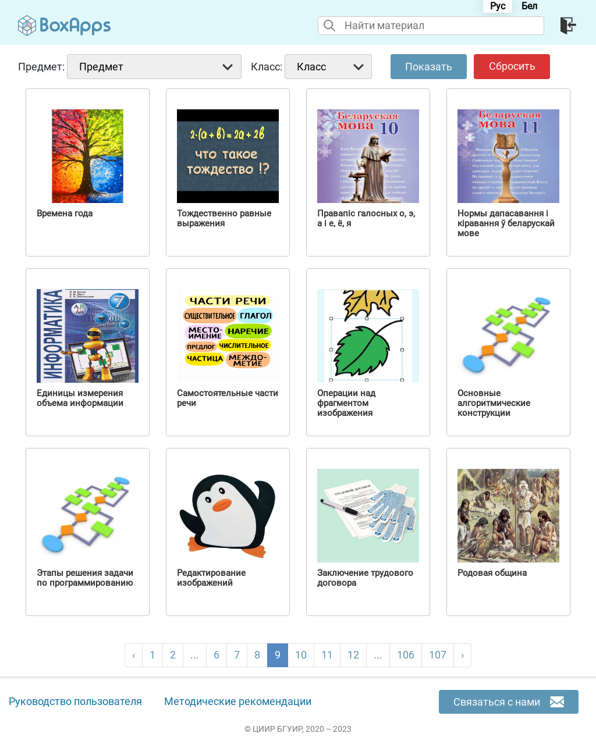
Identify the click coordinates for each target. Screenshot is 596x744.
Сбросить (512, 66)
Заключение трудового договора (365, 578)
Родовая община (492, 573)
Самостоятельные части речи (227, 398)
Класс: (266, 66)
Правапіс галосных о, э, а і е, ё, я (366, 219)
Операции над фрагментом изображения (346, 403)
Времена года (65, 214)
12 (353, 655)
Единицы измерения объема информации (80, 398)
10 (301, 655)
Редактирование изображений (211, 578)
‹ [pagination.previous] (133, 655)
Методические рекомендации (237, 701)
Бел (529, 6)
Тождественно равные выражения (224, 219)
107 (437, 655)
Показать (428, 66)
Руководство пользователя (75, 701)
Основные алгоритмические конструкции (493, 403)
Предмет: (41, 66)
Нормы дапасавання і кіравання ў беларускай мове (506, 223)
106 (405, 655)
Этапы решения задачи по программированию (85, 578)
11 (327, 655)
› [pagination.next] (462, 655)
